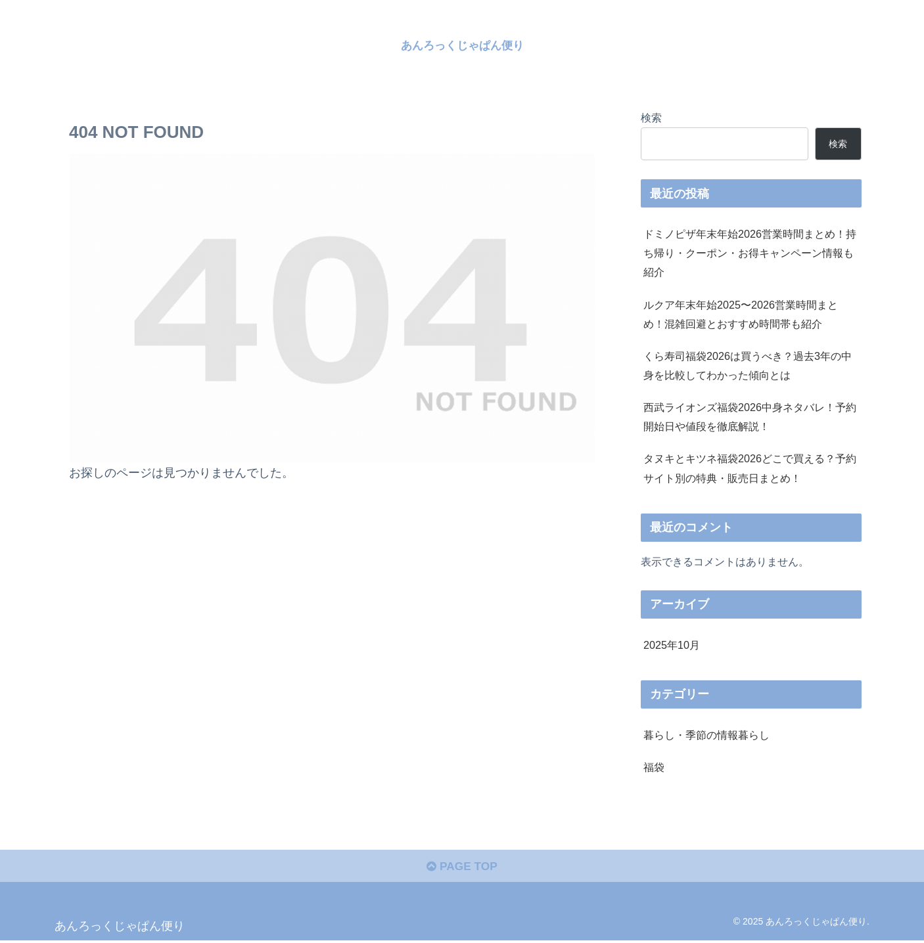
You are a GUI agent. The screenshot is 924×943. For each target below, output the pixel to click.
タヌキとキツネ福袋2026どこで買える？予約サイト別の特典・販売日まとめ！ (749, 467)
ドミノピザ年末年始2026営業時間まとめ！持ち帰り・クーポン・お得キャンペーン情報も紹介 (749, 253)
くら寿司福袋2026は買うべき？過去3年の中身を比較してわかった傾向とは (747, 365)
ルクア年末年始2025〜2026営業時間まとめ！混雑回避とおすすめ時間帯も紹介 (740, 314)
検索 (651, 117)
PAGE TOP (461, 868)
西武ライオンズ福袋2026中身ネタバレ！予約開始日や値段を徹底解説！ (749, 416)
